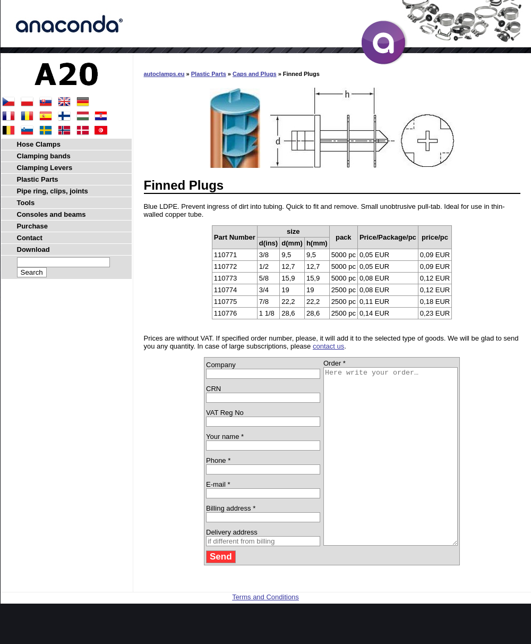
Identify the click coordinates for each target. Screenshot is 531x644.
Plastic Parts (208, 74)
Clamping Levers (45, 168)
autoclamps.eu (164, 74)
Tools (26, 203)
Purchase (32, 226)
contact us (328, 346)
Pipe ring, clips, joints (52, 191)
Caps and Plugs (255, 74)
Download (33, 249)
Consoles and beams (51, 214)
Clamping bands (44, 156)
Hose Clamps (39, 144)
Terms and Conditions (265, 632)
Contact (29, 238)
